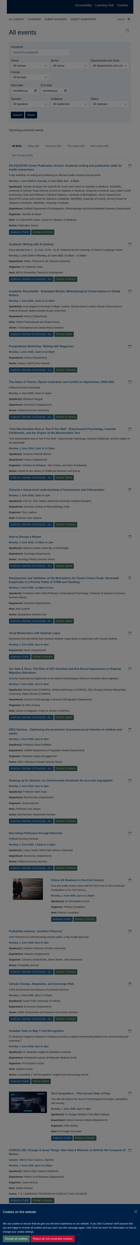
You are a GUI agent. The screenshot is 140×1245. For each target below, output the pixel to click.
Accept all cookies (16, 1238)
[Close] (136, 1211)
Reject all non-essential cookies (52, 1238)
